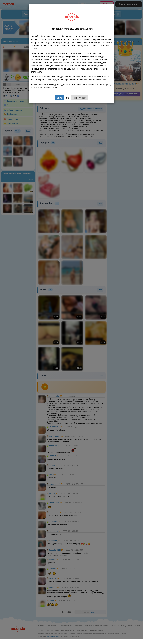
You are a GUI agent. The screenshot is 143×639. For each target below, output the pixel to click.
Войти (59, 98)
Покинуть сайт (79, 98)
